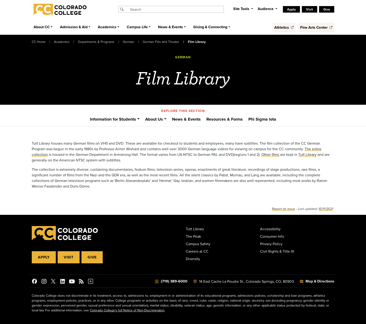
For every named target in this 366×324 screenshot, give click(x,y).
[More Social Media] (90, 282)
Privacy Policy (271, 243)
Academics (62, 41)
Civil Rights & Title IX (277, 251)
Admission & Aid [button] (74, 27)
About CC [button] (42, 27)
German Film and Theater (161, 41)
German (128, 41)
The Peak (193, 236)
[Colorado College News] (81, 282)
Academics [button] (107, 27)
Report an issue (283, 209)
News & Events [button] (170, 27)
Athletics (284, 27)
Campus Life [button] (137, 27)
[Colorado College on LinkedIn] (62, 282)
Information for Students (113, 119)
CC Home (39, 41)
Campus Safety (198, 243)
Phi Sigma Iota (262, 119)
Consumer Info (272, 236)
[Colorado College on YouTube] (72, 282)
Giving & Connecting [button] (210, 27)
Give (326, 9)
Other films (270, 154)
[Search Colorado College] (176, 9)
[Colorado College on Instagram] (44, 282)
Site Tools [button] (241, 8)
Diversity (193, 258)
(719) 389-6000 (174, 281)
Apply (291, 9)
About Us (154, 119)
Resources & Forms (224, 119)
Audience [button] (266, 8)
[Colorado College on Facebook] (34, 282)
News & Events (186, 119)
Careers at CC (197, 251)
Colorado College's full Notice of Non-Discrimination (127, 310)
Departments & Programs (96, 41)
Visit (309, 9)
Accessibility (270, 228)
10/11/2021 (326, 209)
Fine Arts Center (316, 27)
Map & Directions (320, 281)
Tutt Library (307, 154)
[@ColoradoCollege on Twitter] (53, 282)
